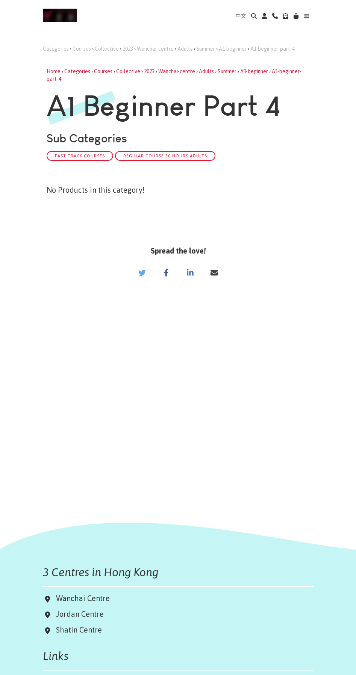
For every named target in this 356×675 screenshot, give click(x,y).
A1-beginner (233, 49)
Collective (107, 49)
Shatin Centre (77, 629)
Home (54, 71)
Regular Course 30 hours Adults (165, 155)
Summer (205, 49)
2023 (128, 49)
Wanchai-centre (155, 49)
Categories (56, 49)
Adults (184, 49)
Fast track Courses (80, 155)
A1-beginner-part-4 (272, 49)
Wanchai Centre (83, 598)
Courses (82, 49)
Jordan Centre (78, 614)
